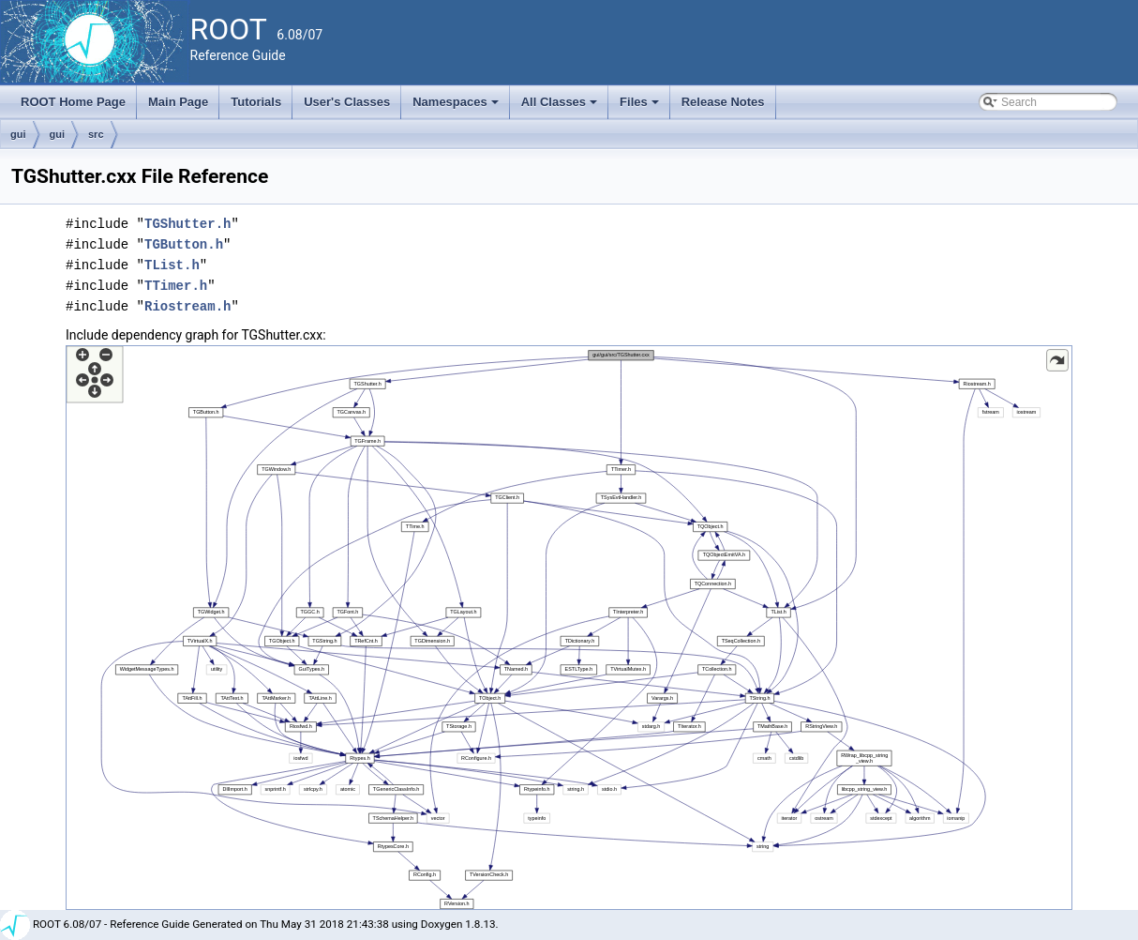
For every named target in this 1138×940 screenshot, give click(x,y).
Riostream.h (187, 306)
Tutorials (256, 102)
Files (641, 107)
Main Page (178, 102)
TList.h (172, 265)
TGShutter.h (187, 224)
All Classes (561, 107)
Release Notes (723, 102)
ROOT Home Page (73, 102)
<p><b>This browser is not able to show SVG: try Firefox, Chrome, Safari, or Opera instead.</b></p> (569, 627)
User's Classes (347, 102)
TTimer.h (175, 286)
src (96, 134)
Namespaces (457, 107)
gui (18, 134)
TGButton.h (183, 244)
